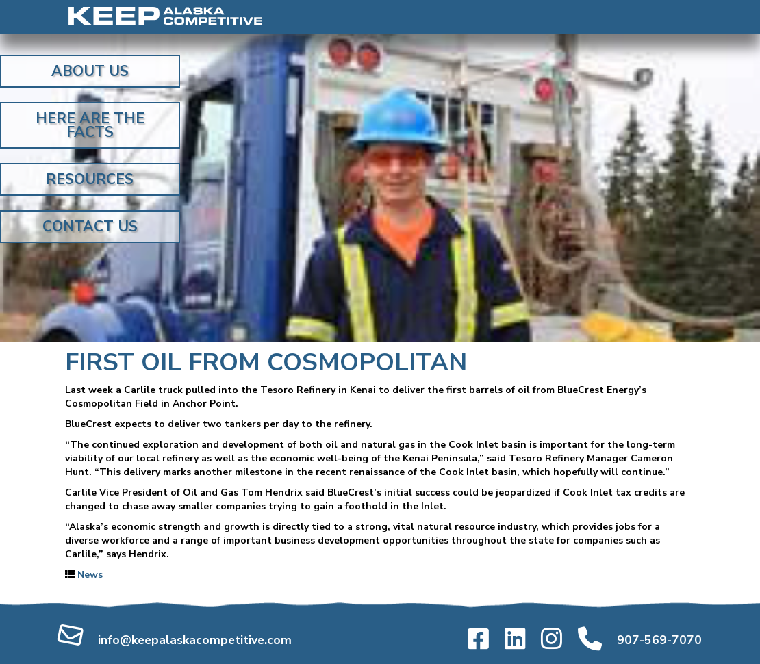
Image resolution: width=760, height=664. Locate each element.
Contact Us (90, 226)
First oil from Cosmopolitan (266, 362)
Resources (90, 179)
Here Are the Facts (90, 125)
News (90, 574)
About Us (90, 71)
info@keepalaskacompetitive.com (195, 640)
